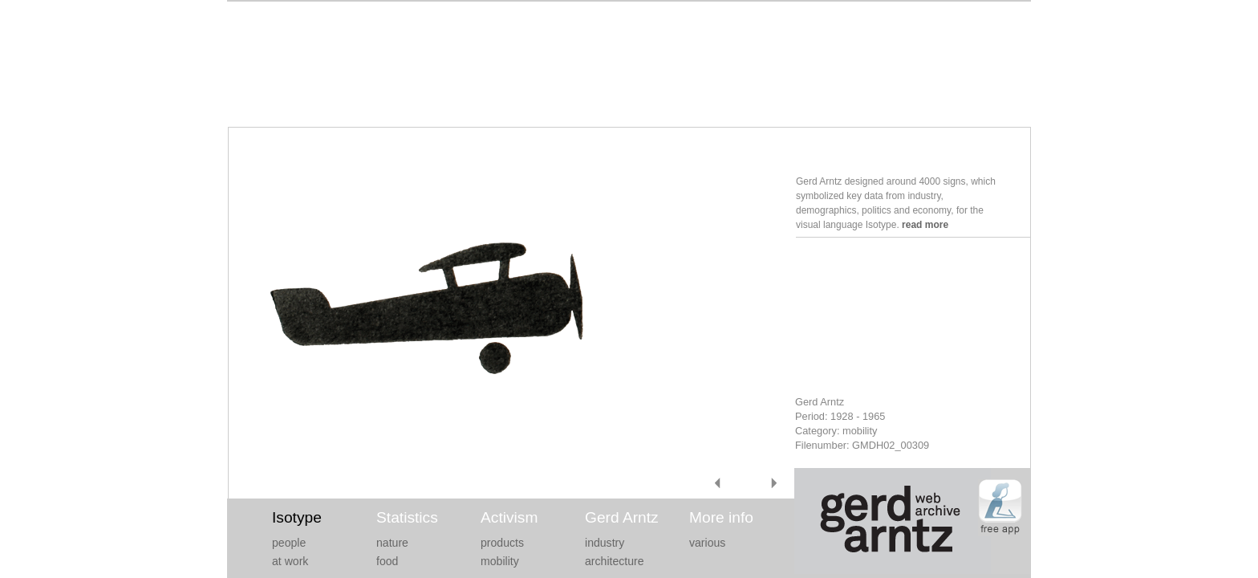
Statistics (407, 517)
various (707, 542)
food (387, 561)
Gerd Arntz (622, 517)
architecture (614, 561)
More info (721, 517)
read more (925, 224)
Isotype (297, 517)
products (502, 542)
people (289, 542)
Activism (509, 517)
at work (290, 561)
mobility (500, 561)
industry (604, 542)
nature (392, 542)
